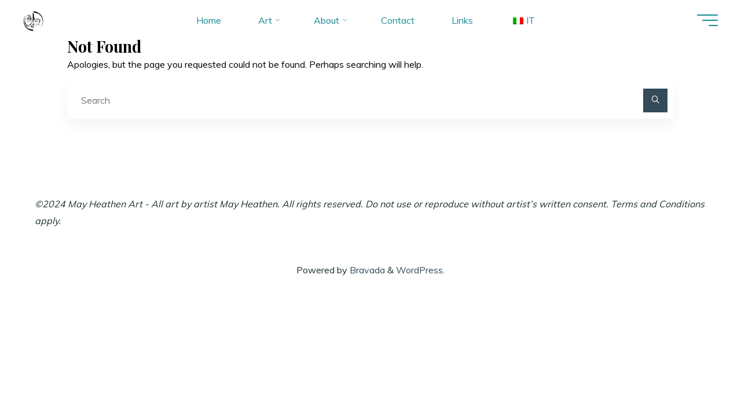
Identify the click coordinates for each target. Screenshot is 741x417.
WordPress (419, 270)
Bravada (366, 270)
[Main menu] (707, 20)
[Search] (655, 101)
